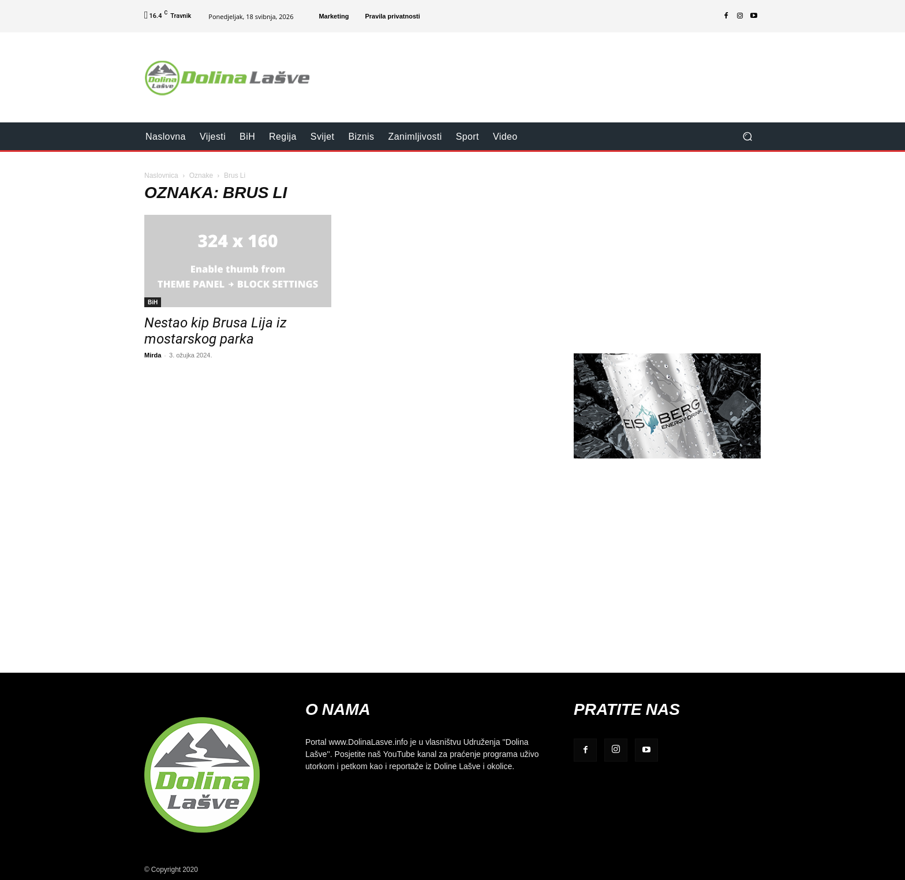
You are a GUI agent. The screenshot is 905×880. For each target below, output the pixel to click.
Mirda (152, 354)
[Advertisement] (549, 70)
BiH (153, 302)
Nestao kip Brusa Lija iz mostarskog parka (215, 331)
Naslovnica (161, 175)
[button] (747, 136)
